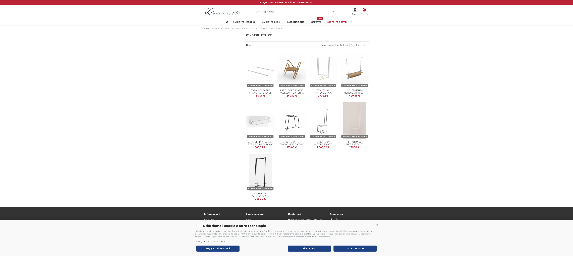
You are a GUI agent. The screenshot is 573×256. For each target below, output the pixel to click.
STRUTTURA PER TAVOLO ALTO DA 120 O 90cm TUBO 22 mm (291, 144)
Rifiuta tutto (309, 248)
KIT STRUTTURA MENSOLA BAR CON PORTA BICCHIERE (354, 93)
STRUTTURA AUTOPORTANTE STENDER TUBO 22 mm (260, 196)
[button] (377, 225)
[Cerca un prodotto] (334, 12)
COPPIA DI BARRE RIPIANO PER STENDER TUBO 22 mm (260, 93)
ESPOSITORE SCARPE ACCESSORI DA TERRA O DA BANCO (292, 93)
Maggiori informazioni (218, 248)
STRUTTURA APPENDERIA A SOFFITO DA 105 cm (323, 93)
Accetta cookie (355, 248)
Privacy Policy (202, 241)
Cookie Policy (218, 241)
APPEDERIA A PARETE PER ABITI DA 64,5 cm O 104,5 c (260, 144)
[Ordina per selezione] (355, 45)
